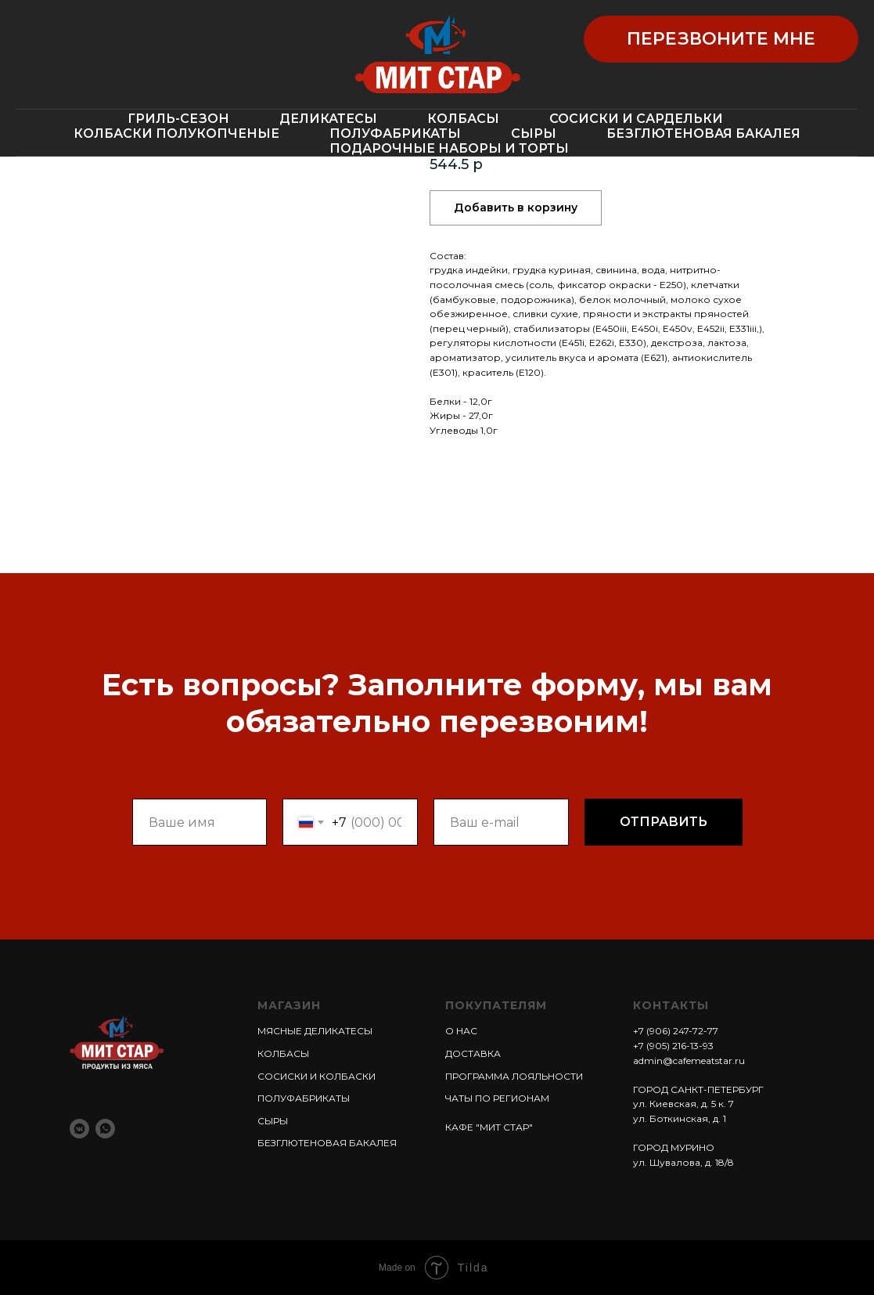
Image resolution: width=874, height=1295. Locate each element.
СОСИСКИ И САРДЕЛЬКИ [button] (636, 118)
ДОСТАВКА (473, 1053)
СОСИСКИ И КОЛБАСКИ (316, 1076)
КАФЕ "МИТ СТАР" (489, 1127)
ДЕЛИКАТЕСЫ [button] (328, 118)
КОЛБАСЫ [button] (463, 118)
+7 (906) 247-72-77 (675, 1031)
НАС (465, 1031)
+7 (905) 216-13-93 (673, 1046)
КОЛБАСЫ (283, 1053)
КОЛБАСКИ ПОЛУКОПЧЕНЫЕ (176, 133)
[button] (721, 39)
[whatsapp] (105, 1128)
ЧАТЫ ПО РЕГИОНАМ (497, 1098)
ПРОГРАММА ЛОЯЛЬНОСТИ (514, 1076)
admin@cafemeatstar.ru (689, 1060)
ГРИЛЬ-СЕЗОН (178, 118)
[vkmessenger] (79, 1128)
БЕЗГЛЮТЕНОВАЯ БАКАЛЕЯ (703, 133)
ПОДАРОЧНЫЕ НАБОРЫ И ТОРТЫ (449, 148)
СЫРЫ (533, 133)
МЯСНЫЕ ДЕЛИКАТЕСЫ (314, 1031)
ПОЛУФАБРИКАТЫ (395, 133)
